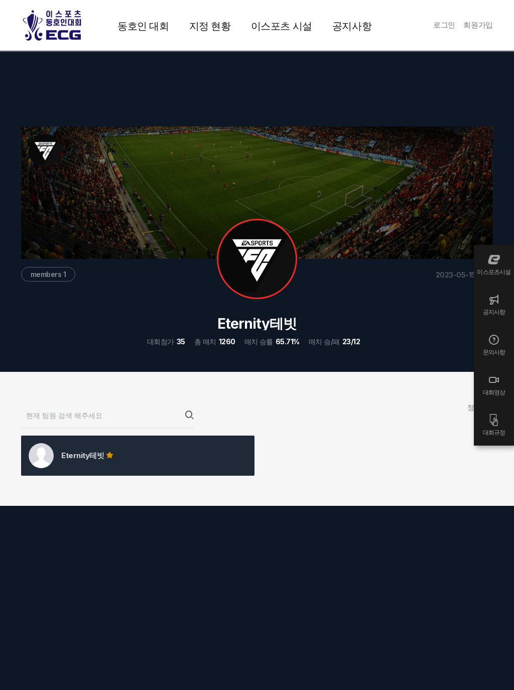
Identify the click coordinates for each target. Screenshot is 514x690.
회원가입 (478, 25)
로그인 (444, 25)
